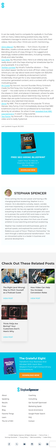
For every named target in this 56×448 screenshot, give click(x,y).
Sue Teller (5, 60)
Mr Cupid (5, 85)
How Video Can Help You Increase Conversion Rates (40, 290)
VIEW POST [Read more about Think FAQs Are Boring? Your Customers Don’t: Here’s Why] (8, 337)
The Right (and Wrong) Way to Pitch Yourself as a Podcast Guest (14, 290)
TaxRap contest (8, 67)
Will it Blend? (7, 47)
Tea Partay (6, 116)
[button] (53, 5)
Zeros (4, 103)
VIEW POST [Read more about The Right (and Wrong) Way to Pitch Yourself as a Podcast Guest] (8, 298)
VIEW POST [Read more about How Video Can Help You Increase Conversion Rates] (35, 298)
